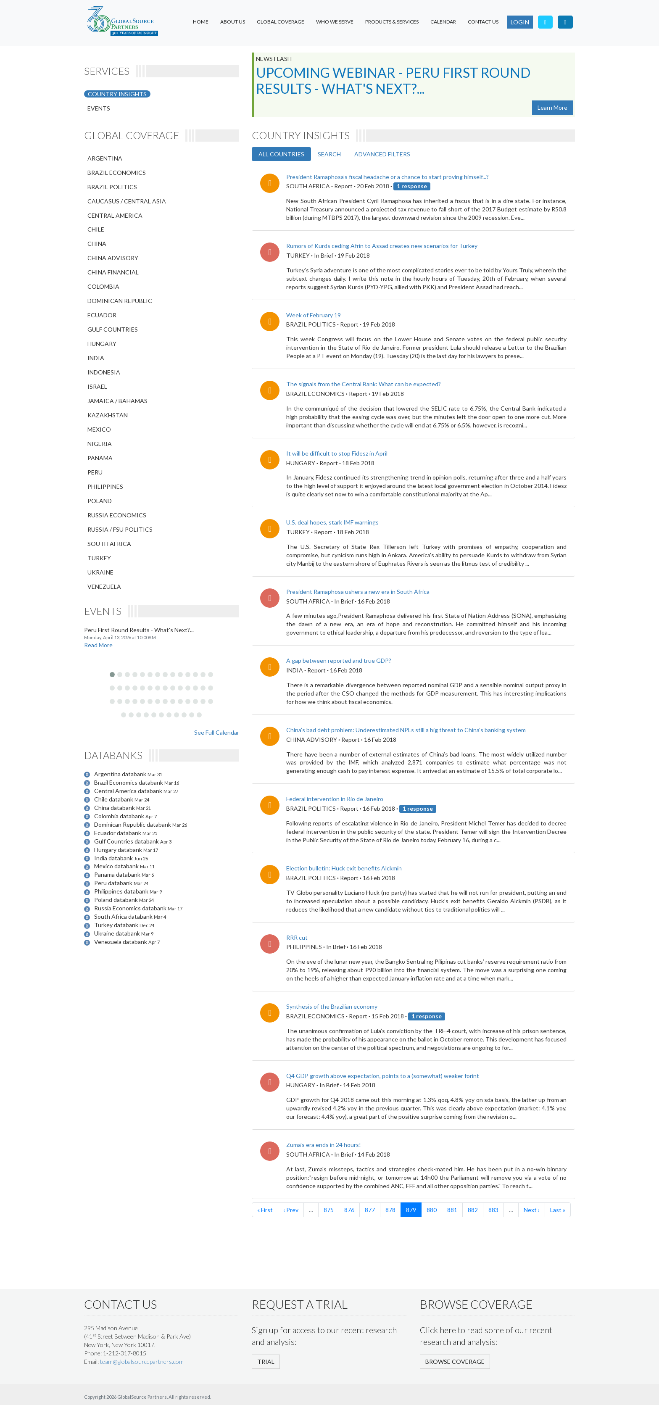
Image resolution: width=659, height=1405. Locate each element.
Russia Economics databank (131, 908)
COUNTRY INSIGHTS (117, 94)
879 (411, 1209)
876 (349, 1209)
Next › (532, 1209)
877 (370, 1209)
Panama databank (118, 874)
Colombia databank (119, 816)
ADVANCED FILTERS (382, 154)
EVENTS (98, 108)
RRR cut (297, 937)
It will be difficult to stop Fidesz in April (336, 453)
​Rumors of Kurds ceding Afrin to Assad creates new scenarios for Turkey (381, 245)
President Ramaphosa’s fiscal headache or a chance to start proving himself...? (387, 176)
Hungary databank (118, 849)
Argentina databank (121, 774)
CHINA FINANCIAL (113, 272)
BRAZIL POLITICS (112, 186)
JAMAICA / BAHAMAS (117, 400)
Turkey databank (117, 924)
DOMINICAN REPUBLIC (119, 300)
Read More (98, 644)
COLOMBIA (103, 286)
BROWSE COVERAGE (455, 1361)
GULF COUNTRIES (112, 329)
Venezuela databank (121, 941)
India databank (114, 858)
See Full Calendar (216, 732)
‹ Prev (290, 1209)
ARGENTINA (104, 158)
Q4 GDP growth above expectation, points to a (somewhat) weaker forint (382, 1075)
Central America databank (128, 790)
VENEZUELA (104, 586)
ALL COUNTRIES (281, 154)
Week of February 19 (313, 315)
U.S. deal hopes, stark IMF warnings (332, 522)
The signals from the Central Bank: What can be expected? (363, 383)
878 (390, 1209)
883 (493, 1209)
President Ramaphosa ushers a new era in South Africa (358, 591)
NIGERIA (99, 443)
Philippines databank (122, 891)
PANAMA (100, 457)
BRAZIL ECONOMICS (116, 172)
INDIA (95, 357)
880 (432, 1209)
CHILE (95, 229)
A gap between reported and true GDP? (338, 660)
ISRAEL (97, 386)
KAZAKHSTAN (107, 415)
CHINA (96, 243)
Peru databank (114, 882)
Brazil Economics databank (129, 782)
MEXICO (99, 429)
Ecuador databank (118, 832)
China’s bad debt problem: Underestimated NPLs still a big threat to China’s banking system (406, 729)
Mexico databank (117, 866)
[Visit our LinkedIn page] (565, 22)
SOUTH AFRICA (109, 543)
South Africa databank (124, 916)
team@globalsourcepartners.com (142, 1361)
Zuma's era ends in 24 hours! (323, 1144)
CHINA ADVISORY (112, 257)
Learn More (552, 107)
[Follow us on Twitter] (545, 22)
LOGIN (520, 22)
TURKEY (99, 557)
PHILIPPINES (105, 486)
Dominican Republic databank (133, 824)
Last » (557, 1209)
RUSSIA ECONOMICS (116, 515)
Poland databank (116, 899)
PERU (95, 472)
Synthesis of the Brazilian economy (331, 1006)
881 (452, 1209)
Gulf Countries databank (127, 841)
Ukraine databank (117, 933)
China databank (115, 807)
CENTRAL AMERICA (114, 215)
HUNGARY (101, 343)
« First (265, 1209)
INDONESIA (103, 372)
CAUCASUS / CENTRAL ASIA (126, 201)
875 (329, 1209)
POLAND (99, 500)
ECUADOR (101, 315)
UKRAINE (100, 572)
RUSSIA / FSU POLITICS (120, 529)
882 (473, 1209)
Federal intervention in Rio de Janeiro (334, 798)
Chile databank (114, 799)
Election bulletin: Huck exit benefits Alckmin (344, 868)
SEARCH (329, 154)
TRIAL (265, 1361)
